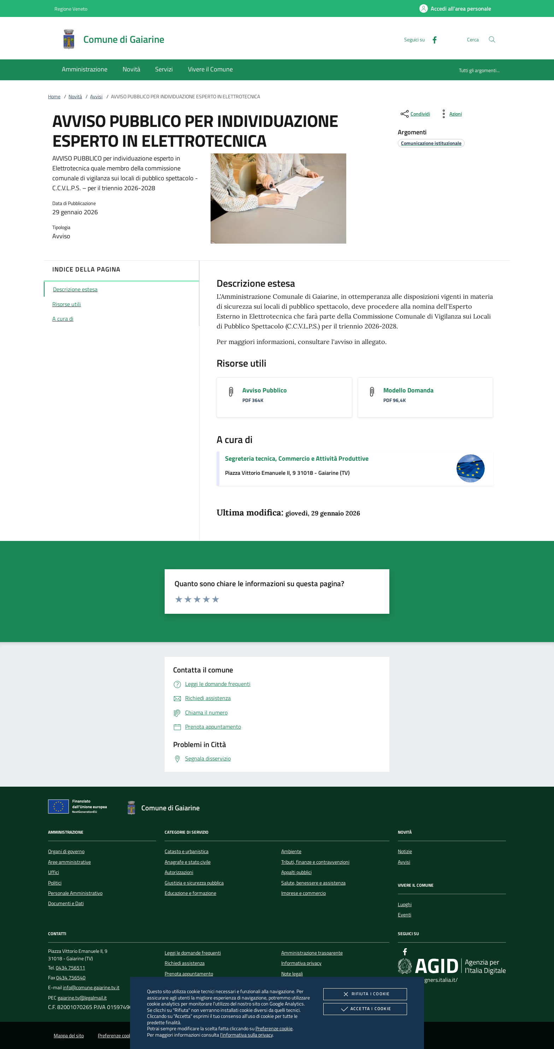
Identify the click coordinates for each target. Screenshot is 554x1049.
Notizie (405, 851)
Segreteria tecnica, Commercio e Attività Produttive (297, 458)
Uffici (53, 872)
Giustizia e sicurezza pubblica (194, 883)
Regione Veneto (70, 8)
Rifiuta (365, 994)
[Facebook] (432, 39)
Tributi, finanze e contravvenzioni (315, 862)
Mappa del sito (69, 1035)
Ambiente (291, 851)
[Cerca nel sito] (492, 39)
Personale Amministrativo (75, 893)
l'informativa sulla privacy (246, 1034)
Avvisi (96, 96)
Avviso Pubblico (264, 390)
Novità (75, 96)
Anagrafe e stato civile (188, 862)
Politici (54, 883)
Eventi (404, 915)
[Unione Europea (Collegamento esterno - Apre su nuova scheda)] (79, 808)
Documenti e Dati (66, 903)
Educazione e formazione (190, 893)
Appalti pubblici (296, 872)
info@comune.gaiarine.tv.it (91, 987)
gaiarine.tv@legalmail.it (82, 998)
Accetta (365, 1009)
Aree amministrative (69, 862)
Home (54, 96)
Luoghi (405, 904)
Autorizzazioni (179, 872)
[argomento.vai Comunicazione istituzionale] (431, 143)
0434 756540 (71, 977)
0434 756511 (70, 968)
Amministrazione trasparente (312, 953)
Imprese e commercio (303, 893)
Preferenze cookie (274, 1028)
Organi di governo (66, 851)
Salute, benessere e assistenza (313, 883)
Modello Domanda (408, 390)
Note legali (292, 974)
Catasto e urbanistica (186, 851)
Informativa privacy (301, 963)
